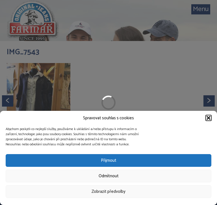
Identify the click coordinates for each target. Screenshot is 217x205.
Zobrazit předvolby (108, 191)
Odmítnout (109, 176)
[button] (208, 118)
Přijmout (108, 160)
